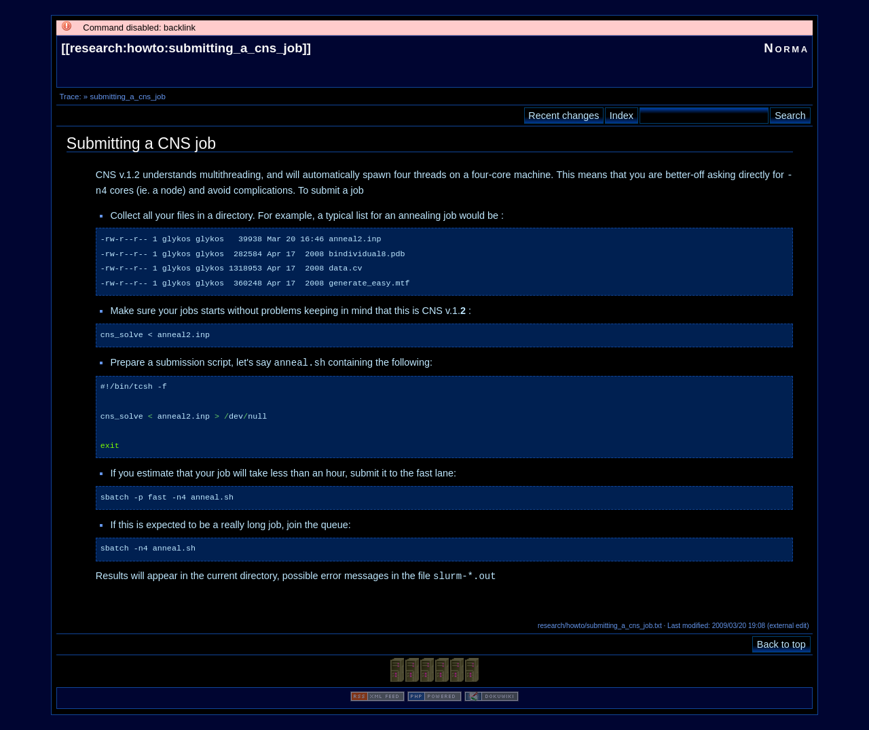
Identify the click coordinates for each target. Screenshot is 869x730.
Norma (786, 48)
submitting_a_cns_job (127, 96)
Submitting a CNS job (141, 143)
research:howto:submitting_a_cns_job (186, 48)
